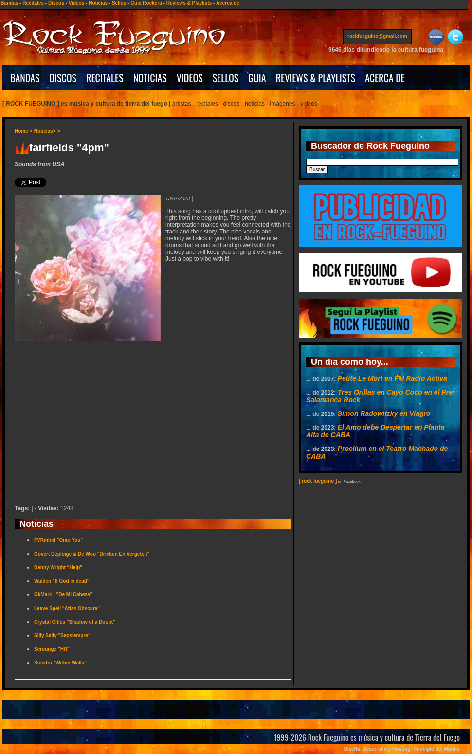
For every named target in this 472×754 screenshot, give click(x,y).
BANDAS (25, 78)
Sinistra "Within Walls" (60, 662)
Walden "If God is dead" (62, 581)
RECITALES (105, 78)
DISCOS (63, 78)
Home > (23, 131)
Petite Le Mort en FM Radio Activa (392, 378)
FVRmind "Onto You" (58, 540)
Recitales (33, 3)
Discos (56, 3)
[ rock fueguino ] (318, 481)
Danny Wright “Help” (58, 567)
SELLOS (226, 78)
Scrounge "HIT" (52, 649)
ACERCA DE (385, 78)
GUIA (257, 78)
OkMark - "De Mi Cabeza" (63, 594)
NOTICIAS (150, 78)
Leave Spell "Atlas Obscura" (67, 608)
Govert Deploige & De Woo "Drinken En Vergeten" (91, 554)
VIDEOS (190, 78)
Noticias (98, 3)
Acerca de (227, 3)
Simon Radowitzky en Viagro (384, 413)
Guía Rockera (146, 3)
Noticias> (45, 131)
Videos (77, 3)
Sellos (119, 3)
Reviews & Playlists (189, 3)
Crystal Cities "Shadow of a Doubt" (74, 622)
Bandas (9, 3)
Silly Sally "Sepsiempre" (62, 635)
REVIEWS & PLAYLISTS (315, 78)
